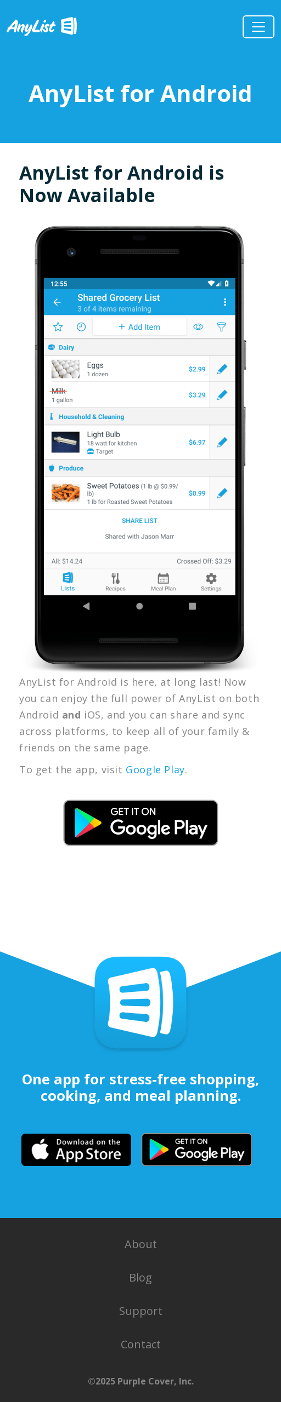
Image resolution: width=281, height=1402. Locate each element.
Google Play (155, 769)
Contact (141, 1344)
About (141, 1244)
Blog (140, 1277)
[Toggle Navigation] (258, 26)
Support (140, 1310)
